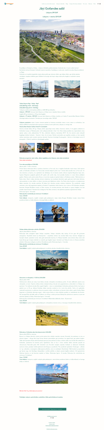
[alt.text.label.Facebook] (98, 3)
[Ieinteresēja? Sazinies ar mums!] (52, 409)
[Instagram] (100, 3)
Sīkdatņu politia (52, 424)
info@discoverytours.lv (52, 416)
